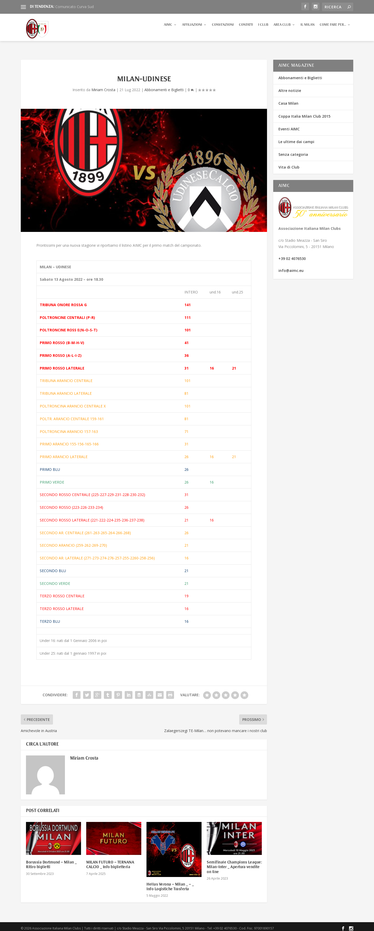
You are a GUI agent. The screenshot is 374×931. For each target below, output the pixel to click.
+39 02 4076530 (292, 255)
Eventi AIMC (289, 125)
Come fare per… (333, 29)
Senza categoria (293, 151)
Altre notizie (289, 87)
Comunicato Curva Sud (74, 6)
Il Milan (307, 29)
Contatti (246, 29)
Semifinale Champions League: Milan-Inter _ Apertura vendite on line (234, 863)
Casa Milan (288, 99)
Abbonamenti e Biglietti (164, 86)
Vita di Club (288, 163)
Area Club (282, 29)
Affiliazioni (192, 29)
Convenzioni (223, 29)
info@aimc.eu (291, 267)
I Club (263, 29)
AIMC (168, 29)
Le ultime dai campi (296, 138)
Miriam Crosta (103, 86)
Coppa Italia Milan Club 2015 (304, 112)
